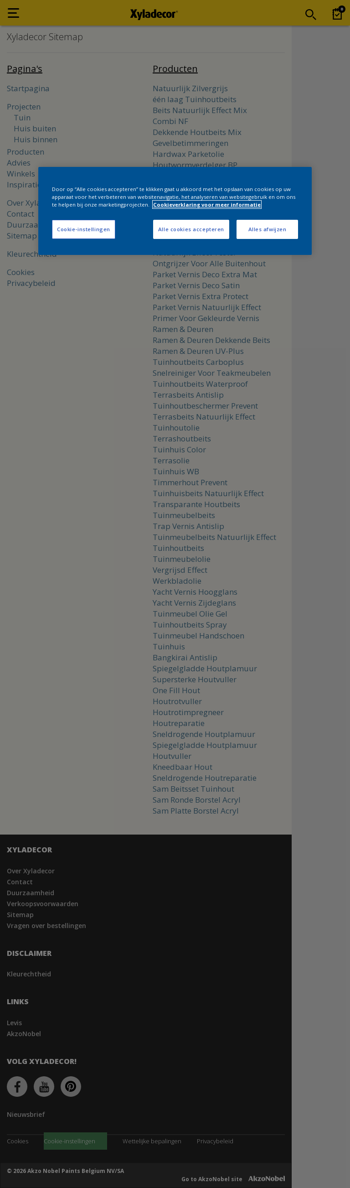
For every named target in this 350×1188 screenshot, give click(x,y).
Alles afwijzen (267, 229)
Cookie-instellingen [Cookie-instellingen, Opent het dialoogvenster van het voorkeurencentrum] (83, 229)
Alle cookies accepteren (191, 229)
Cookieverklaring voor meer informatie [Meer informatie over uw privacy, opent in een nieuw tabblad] (207, 204)
